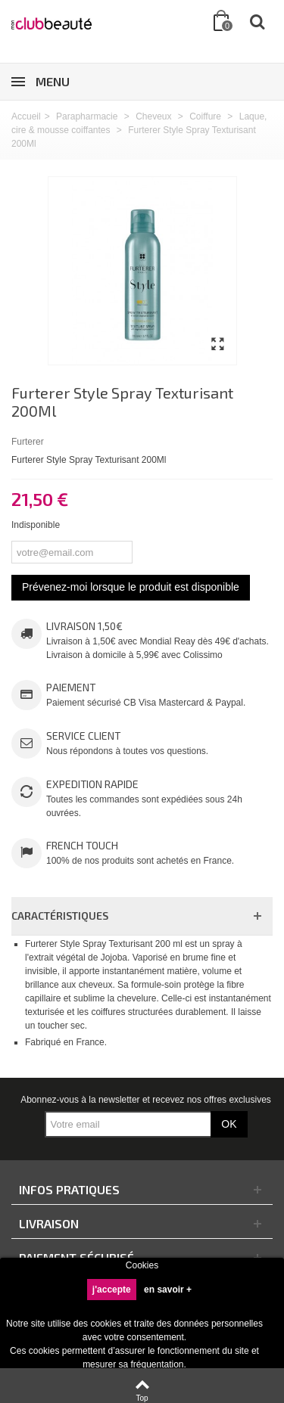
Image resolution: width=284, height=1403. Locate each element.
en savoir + (168, 1289)
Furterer (27, 441)
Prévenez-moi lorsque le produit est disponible (130, 587)
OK (228, 1124)
